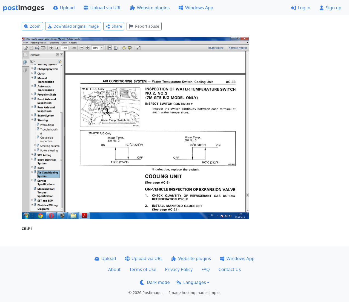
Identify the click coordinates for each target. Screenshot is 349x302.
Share (114, 26)
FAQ (205, 269)
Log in (300, 8)
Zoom (32, 26)
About (114, 269)
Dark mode (155, 282)
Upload (64, 8)
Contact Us (230, 269)
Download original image (73, 26)
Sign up (330, 8)
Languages (191, 282)
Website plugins (150, 8)
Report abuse (144, 26)
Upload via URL (102, 8)
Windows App (195, 8)
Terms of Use (142, 269)
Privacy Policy (179, 269)
